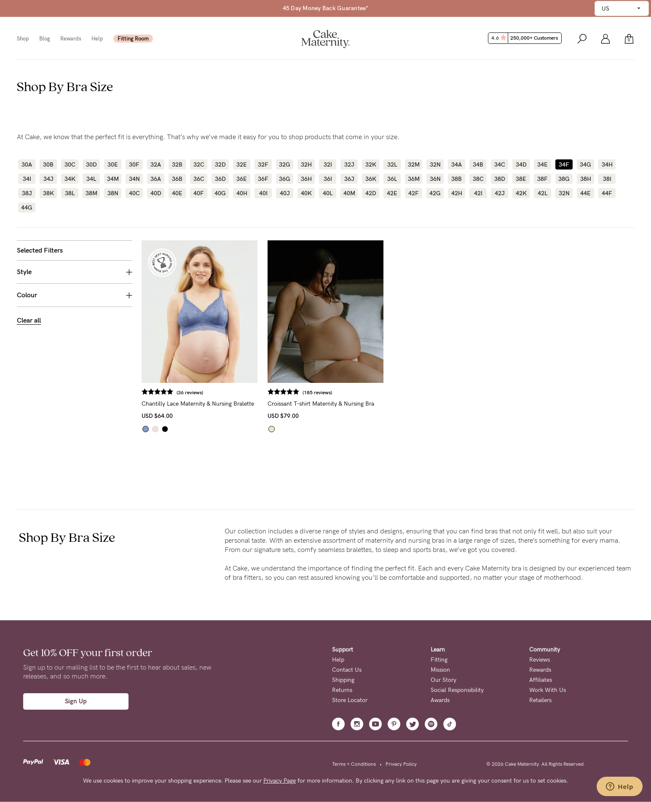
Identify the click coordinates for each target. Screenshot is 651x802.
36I (328, 178)
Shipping (343, 680)
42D (370, 193)
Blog (44, 38)
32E (241, 164)
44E (585, 193)
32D (220, 164)
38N (112, 193)
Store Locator (349, 700)
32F (263, 164)
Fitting (439, 659)
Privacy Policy (401, 764)
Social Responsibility (457, 690)
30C (69, 164)
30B (48, 164)
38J (27, 193)
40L (327, 193)
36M (414, 178)
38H (585, 178)
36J (349, 178)
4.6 (525, 38)
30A (26, 164)
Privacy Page (279, 780)
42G (435, 193)
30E (112, 164)
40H (241, 193)
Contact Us (347, 669)
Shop (23, 38)
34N (134, 178)
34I (27, 178)
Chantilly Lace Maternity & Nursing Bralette (198, 403)
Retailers (540, 700)
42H (456, 193)
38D (499, 178)
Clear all (29, 320)
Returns (342, 690)
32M (414, 164)
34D (521, 164)
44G (26, 207)
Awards (440, 700)
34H (607, 164)
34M (113, 178)
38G (564, 178)
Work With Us (547, 690)
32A (155, 164)
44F (607, 193)
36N (435, 178)
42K (521, 193)
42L (542, 193)
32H (306, 164)
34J (48, 178)
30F (134, 164)
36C (198, 178)
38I (607, 178)
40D (155, 193)
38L (70, 193)
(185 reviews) (317, 393)
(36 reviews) (190, 393)
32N (435, 164)
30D (91, 164)
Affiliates (540, 680)
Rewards (70, 38)
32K (370, 164)
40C (134, 193)
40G (220, 193)
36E (241, 178)
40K (306, 193)
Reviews (539, 659)
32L (392, 164)
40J (285, 193)
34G (585, 164)
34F (564, 164)
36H (306, 178)
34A (456, 164)
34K (69, 178)
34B (478, 164)
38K (48, 193)
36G (284, 178)
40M (349, 193)
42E (392, 193)
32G (284, 164)
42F (413, 193)
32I (328, 164)
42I (478, 193)
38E (521, 178)
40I (263, 193)
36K (370, 178)
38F (542, 178)
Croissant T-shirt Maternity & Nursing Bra (321, 403)
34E (542, 164)
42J (500, 193)
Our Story (443, 680)
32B (177, 164)
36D (220, 178)
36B (177, 178)
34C (499, 164)
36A (155, 178)
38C (478, 178)
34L (91, 178)
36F (263, 178)
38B (456, 178)
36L (392, 178)
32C (198, 164)
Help (97, 38)
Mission (440, 669)
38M (91, 193)
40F (198, 193)
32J (349, 164)
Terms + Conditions (354, 764)
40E (177, 193)
